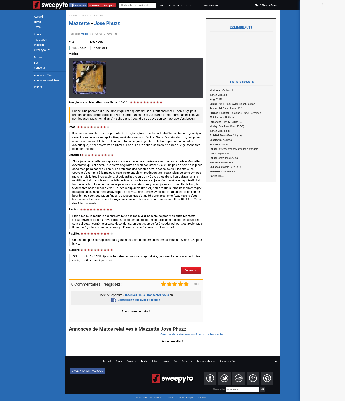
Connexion (80, 5)
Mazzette (80, 23)
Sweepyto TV (42, 50)
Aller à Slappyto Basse (266, 5)
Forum (38, 57)
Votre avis (191, 270)
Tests (37, 27)
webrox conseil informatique (180, 397)
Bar (36, 62)
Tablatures (40, 39)
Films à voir (201, 397)
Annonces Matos (44, 75)
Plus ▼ (38, 87)
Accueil (38, 16)
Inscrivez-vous (135, 295)
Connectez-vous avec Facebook (135, 299)
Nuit (162, 5)
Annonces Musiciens (46, 80)
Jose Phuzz (99, 15)
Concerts (39, 67)
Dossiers (39, 44)
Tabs (154, 361)
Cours (37, 34)
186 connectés (210, 5)
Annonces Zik (227, 361)
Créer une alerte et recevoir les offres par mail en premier (191, 334)
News (37, 21)
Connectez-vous (158, 295)
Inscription (109, 5)
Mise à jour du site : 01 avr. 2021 (150, 397)
